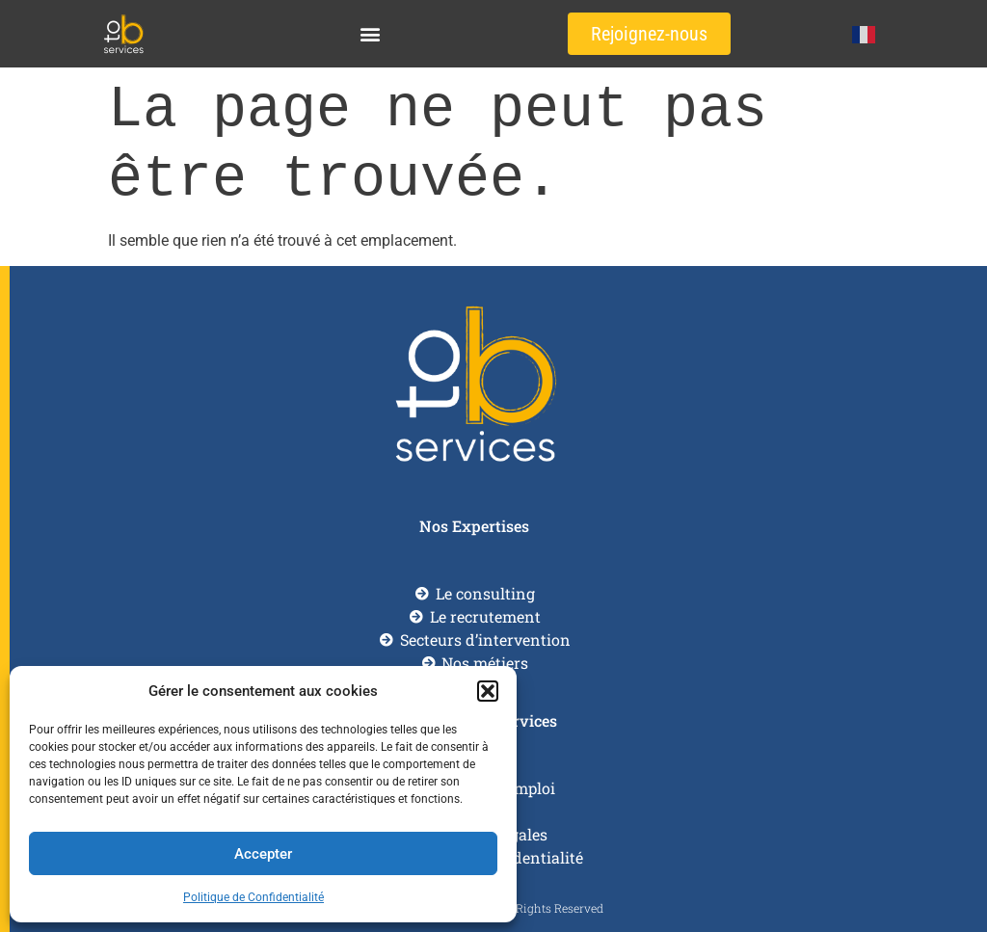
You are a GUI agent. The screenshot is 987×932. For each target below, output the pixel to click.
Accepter (263, 854)
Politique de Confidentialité (253, 897)
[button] (487, 691)
